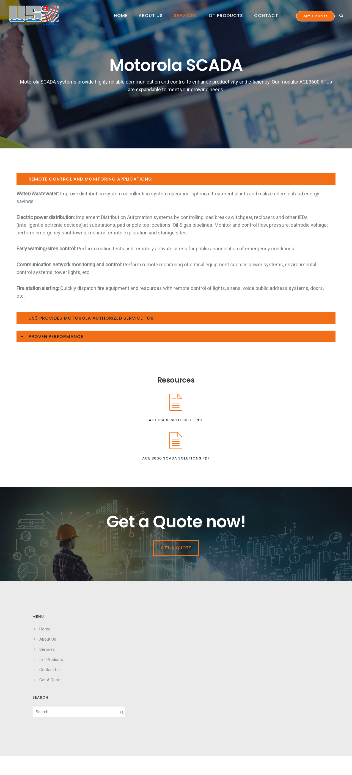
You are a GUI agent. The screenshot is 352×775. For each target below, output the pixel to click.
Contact (266, 15)
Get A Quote (50, 679)
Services (185, 15)
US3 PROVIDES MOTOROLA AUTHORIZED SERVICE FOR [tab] (91, 318)
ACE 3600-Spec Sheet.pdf (176, 420)
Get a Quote (176, 548)
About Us (151, 15)
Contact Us (49, 669)
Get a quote (315, 16)
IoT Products (225, 15)
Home (121, 15)
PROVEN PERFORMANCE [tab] (56, 336)
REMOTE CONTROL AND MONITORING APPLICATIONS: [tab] (91, 179)
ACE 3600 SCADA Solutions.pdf (176, 458)
